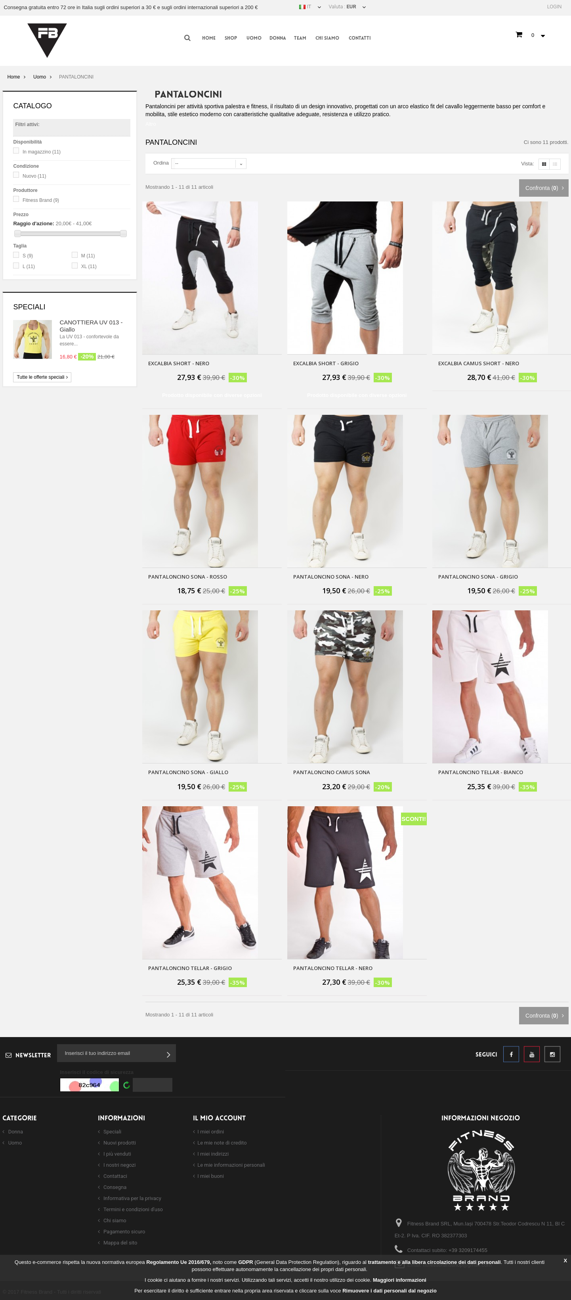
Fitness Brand (41, 200)
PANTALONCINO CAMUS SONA (331, 770)
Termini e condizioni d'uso (132, 1208)
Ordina (161, 161)
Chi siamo (327, 38)
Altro (150, 122)
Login (554, 7)
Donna (277, 38)
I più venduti (116, 1152)
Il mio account (219, 1117)
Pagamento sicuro (123, 1230)
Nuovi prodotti (119, 1141)
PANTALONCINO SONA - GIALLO (188, 770)
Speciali (29, 307)
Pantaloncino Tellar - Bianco (480, 770)
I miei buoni (210, 1174)
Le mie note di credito (222, 1141)
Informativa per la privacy (131, 1197)
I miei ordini (210, 1130)
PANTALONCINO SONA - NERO (331, 575)
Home (209, 38)
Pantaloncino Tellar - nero (332, 966)
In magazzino (42, 152)
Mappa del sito (119, 1241)
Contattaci (114, 1174)
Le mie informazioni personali (231, 1163)
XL (89, 266)
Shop (231, 38)
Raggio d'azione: (33, 223)
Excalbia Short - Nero (178, 361)
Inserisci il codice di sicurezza (97, 1071)
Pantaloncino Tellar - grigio (190, 966)
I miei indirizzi (213, 1152)
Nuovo (34, 176)
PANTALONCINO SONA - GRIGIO (478, 575)
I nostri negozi (119, 1163)
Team (300, 38)
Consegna (114, 1186)
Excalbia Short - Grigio (326, 361)
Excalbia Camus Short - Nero (478, 361)
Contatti (360, 38)
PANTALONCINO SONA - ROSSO (187, 575)
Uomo (254, 38)
